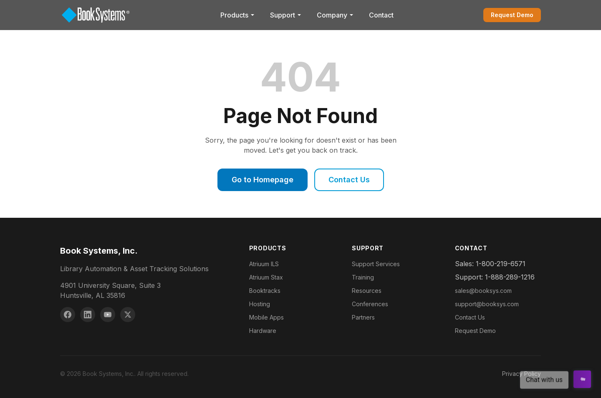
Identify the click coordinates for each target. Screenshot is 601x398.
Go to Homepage (262, 179)
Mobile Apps (266, 317)
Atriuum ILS (264, 263)
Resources (366, 290)
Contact (381, 15)
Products (237, 15)
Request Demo (512, 14)
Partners (363, 317)
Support (286, 15)
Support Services (376, 263)
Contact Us (349, 179)
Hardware (262, 330)
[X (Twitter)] (127, 314)
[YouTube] (107, 314)
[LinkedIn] (87, 314)
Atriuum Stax (266, 277)
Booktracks (264, 290)
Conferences (370, 303)
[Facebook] (67, 314)
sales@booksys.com (483, 290)
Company (335, 15)
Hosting (259, 303)
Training (363, 277)
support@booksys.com (487, 303)
